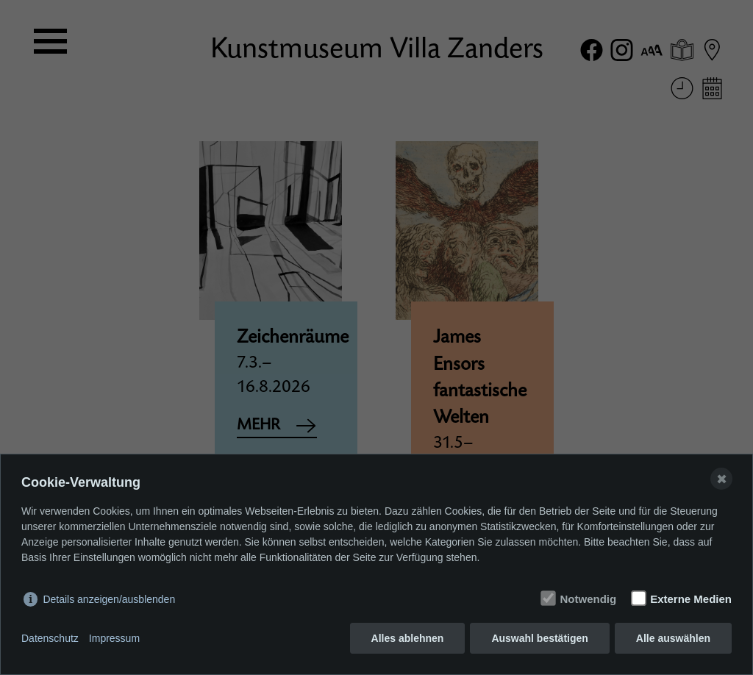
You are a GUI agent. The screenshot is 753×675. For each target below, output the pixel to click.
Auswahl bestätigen (539, 638)
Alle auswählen (673, 638)
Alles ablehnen (407, 638)
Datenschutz (50, 638)
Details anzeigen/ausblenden (109, 599)
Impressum (114, 638)
